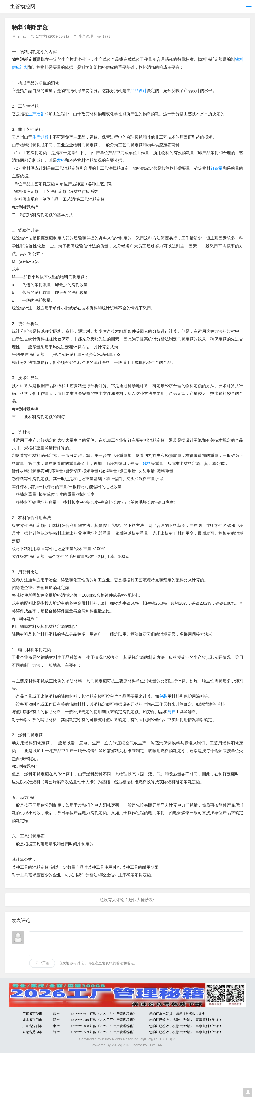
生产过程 (40, 137)
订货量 (216, 168)
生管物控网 (22, 6)
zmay (22, 36)
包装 (163, 696)
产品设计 (138, 90)
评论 (45, 963)
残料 (147, 463)
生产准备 (36, 114)
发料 (61, 160)
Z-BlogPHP (120, 1045)
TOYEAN (155, 1045)
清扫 (171, 712)
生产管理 (86, 36)
